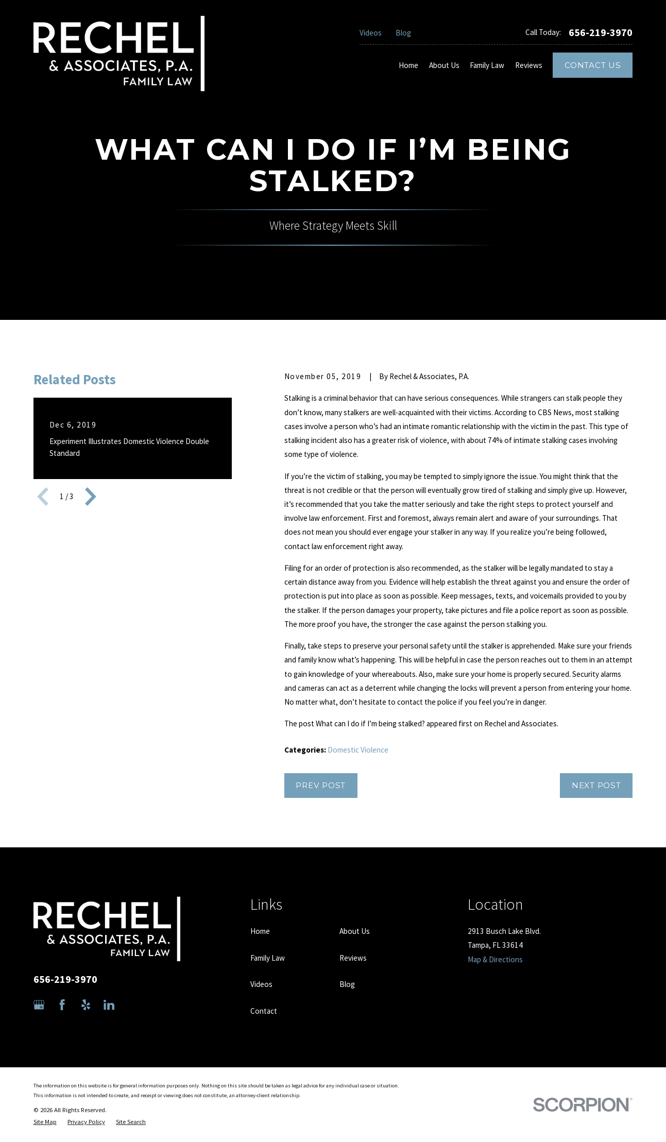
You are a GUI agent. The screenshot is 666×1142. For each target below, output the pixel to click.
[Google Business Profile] (38, 1004)
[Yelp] (85, 1004)
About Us (354, 931)
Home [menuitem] (408, 65)
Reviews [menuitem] (528, 65)
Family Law (267, 958)
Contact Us (593, 65)
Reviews (353, 958)
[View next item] (90, 496)
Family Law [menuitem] (487, 65)
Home (260, 931)
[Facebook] (62, 1004)
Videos (371, 33)
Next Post (596, 785)
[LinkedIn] (109, 1004)
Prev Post (321, 785)
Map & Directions (495, 959)
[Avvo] (132, 1004)
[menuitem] (45, 1122)
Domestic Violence (358, 750)
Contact (263, 1011)
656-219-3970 (601, 32)
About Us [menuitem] (444, 65)
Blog (403, 33)
